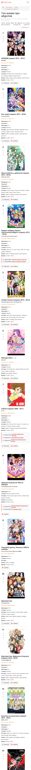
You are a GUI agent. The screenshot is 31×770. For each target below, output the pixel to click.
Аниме (16, 7)
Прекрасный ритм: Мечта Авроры (12, 483)
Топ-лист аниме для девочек (17, 434)
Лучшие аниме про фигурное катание (19, 506)
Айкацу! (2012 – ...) (8, 358)
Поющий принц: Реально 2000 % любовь (15, 548)
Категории (9, 7)
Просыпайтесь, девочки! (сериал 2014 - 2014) (15, 174)
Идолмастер (6, 601)
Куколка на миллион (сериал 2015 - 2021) (13, 717)
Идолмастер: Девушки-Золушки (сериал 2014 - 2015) (15, 657)
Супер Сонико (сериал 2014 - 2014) (15, 300)
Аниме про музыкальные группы (18, 440)
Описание (5, 83)
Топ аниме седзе (16, 509)
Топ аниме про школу (17, 437)
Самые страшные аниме (19, 261)
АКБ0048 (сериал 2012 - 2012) (13, 58)
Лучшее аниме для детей (19, 259)
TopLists (6, 2)
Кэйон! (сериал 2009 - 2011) (12, 409)
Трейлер (14, 83)
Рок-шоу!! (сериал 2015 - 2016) (13, 114)
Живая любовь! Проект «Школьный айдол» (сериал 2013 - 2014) (15, 232)
